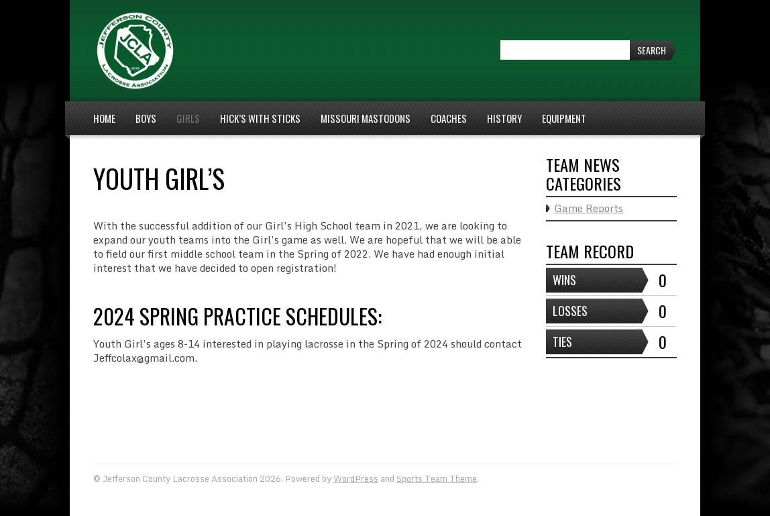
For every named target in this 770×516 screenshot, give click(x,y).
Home (104, 118)
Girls (188, 118)
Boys (145, 118)
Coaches (449, 118)
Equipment (564, 118)
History (504, 118)
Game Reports (588, 208)
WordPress (355, 478)
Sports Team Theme (436, 478)
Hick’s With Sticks (260, 118)
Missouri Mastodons (365, 118)
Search (651, 50)
